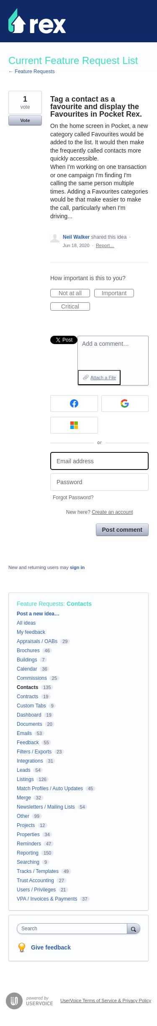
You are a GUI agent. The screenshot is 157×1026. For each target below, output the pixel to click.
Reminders (29, 844)
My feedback (31, 632)
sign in (77, 567)
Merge (24, 798)
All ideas (26, 623)
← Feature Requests (31, 71)
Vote (25, 120)
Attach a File (103, 377)
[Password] (99, 482)
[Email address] (99, 461)
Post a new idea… (38, 614)
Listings (25, 779)
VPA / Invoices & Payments (47, 899)
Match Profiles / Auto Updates (50, 788)
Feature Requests (40, 603)
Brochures (28, 650)
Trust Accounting (35, 880)
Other (23, 816)
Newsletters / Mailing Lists (46, 807)
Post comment (122, 529)
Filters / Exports (34, 752)
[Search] (133, 928)
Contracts (27, 696)
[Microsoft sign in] (74, 425)
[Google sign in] (125, 403)
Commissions (32, 678)
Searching (28, 862)
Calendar (27, 669)
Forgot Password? (73, 497)
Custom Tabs (31, 706)
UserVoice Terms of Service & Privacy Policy (105, 1000)
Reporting (28, 853)
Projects (26, 825)
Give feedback (51, 947)
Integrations (30, 761)
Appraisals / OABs (37, 641)
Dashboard (29, 715)
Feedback (28, 742)
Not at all (74, 293)
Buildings (27, 660)
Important (118, 293)
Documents (29, 724)
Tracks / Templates (38, 871)
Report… (105, 245)
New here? (99, 512)
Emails (24, 733)
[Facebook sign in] (74, 403)
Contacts (79, 603)
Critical (75, 307)
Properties (28, 834)
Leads (24, 770)
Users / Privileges (36, 890)
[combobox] (74, 929)
